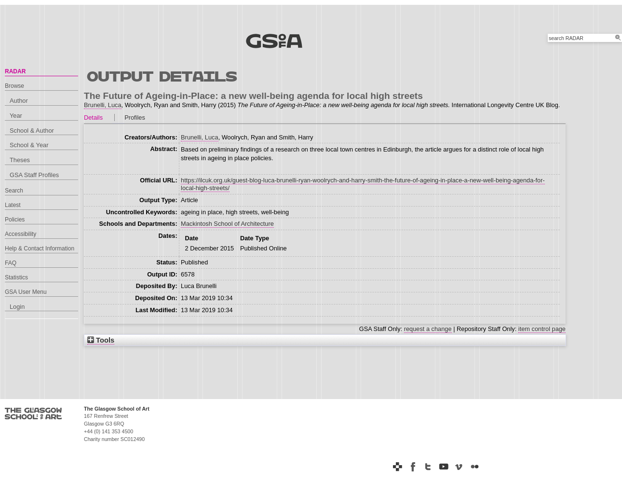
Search (14, 190)
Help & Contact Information (39, 248)
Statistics (16, 277)
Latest (13, 205)
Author (19, 100)
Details (93, 117)
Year (16, 115)
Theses (20, 160)
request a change (428, 328)
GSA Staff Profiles (34, 175)
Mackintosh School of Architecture (227, 223)
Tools (100, 340)
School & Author (32, 130)
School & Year (29, 145)
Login (17, 306)
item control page (542, 328)
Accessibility (20, 234)
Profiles (134, 117)
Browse (14, 86)
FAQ (10, 263)
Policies (15, 219)
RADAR (15, 71)
